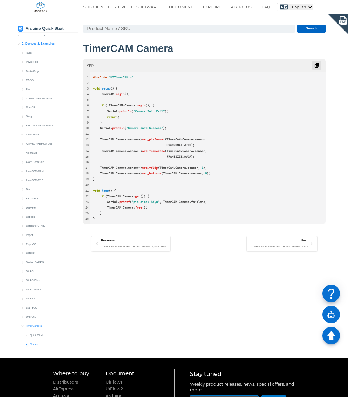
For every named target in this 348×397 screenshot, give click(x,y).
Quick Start (36, 164)
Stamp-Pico (32, 273)
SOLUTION (93, 7)
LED (32, 182)
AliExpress (63, 388)
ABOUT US (241, 7)
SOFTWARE (147, 7)
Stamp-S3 (31, 255)
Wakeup (34, 201)
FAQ (266, 7)
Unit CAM (31, 219)
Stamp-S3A (32, 264)
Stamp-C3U (32, 246)
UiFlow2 (114, 388)
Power (33, 191)
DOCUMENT (181, 7)
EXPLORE (212, 7)
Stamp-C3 (31, 237)
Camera (34, 173)
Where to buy (71, 373)
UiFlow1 (113, 382)
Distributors (65, 382)
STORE (120, 7)
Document (119, 373)
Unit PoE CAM (34, 210)
